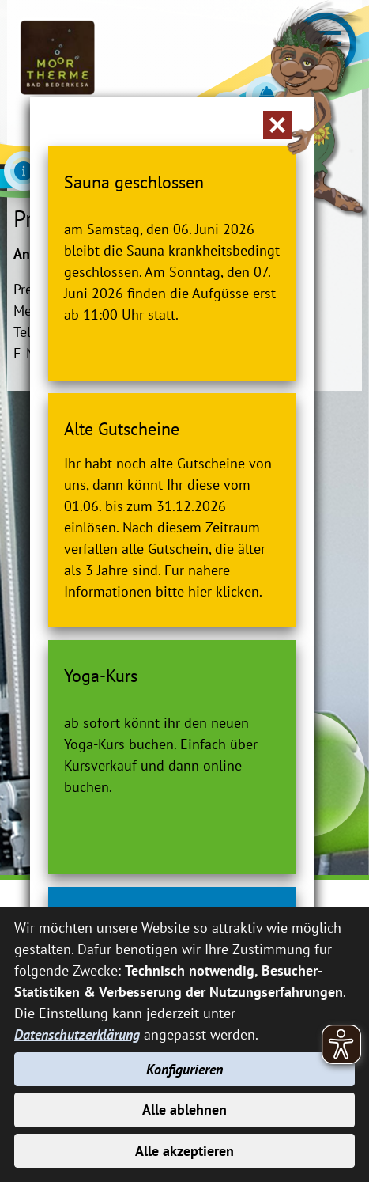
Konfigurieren (184, 1069)
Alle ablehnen (184, 1110)
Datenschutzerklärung (77, 1034)
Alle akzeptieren (184, 1151)
